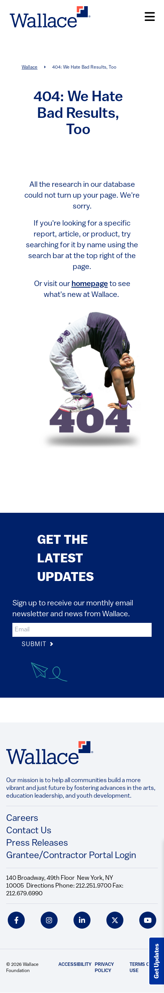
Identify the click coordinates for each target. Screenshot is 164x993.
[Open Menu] (150, 17)
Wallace (30, 67)
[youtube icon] (147, 920)
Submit (38, 644)
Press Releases (37, 843)
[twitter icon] (114, 920)
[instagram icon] (49, 920)
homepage (90, 284)
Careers (22, 818)
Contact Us (28, 831)
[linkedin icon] (82, 920)
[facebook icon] (16, 920)
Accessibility (75, 964)
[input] (82, 630)
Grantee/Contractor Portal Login (71, 855)
